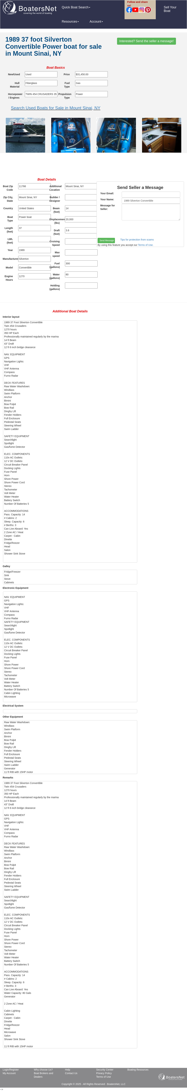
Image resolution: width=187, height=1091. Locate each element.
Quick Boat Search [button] (76, 7)
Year (10, 250)
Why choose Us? (43, 1069)
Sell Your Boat (170, 9)
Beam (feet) (56, 210)
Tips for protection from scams (137, 239)
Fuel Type (67, 85)
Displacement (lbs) (55, 221)
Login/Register (11, 1069)
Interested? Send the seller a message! (146, 41)
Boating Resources (137, 1069)
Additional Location (55, 188)
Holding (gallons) (54, 287)
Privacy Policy (104, 1073)
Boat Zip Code (8, 188)
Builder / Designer (54, 199)
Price (67, 74)
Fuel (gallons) (54, 265)
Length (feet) (9, 230)
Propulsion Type (64, 96)
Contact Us (71, 1073)
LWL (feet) (10, 241)
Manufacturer (9, 258)
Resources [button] (70, 21)
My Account (9, 1073)
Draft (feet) (57, 232)
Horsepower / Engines (15, 96)
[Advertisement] (93, 166)
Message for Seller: (107, 207)
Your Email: (107, 193)
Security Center (104, 1069)
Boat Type (10, 219)
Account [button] (96, 21)
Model (9, 267)
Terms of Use (103, 1076)
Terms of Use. (145, 245)
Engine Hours (9, 278)
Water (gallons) (54, 276)
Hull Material (14, 85)
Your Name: (107, 199)
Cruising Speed (55, 243)
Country (8, 208)
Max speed (56, 254)
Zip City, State (8, 199)
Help (67, 1069)
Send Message (107, 240)
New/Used (14, 74)
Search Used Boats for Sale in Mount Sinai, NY (55, 107)
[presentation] (125, 229)
